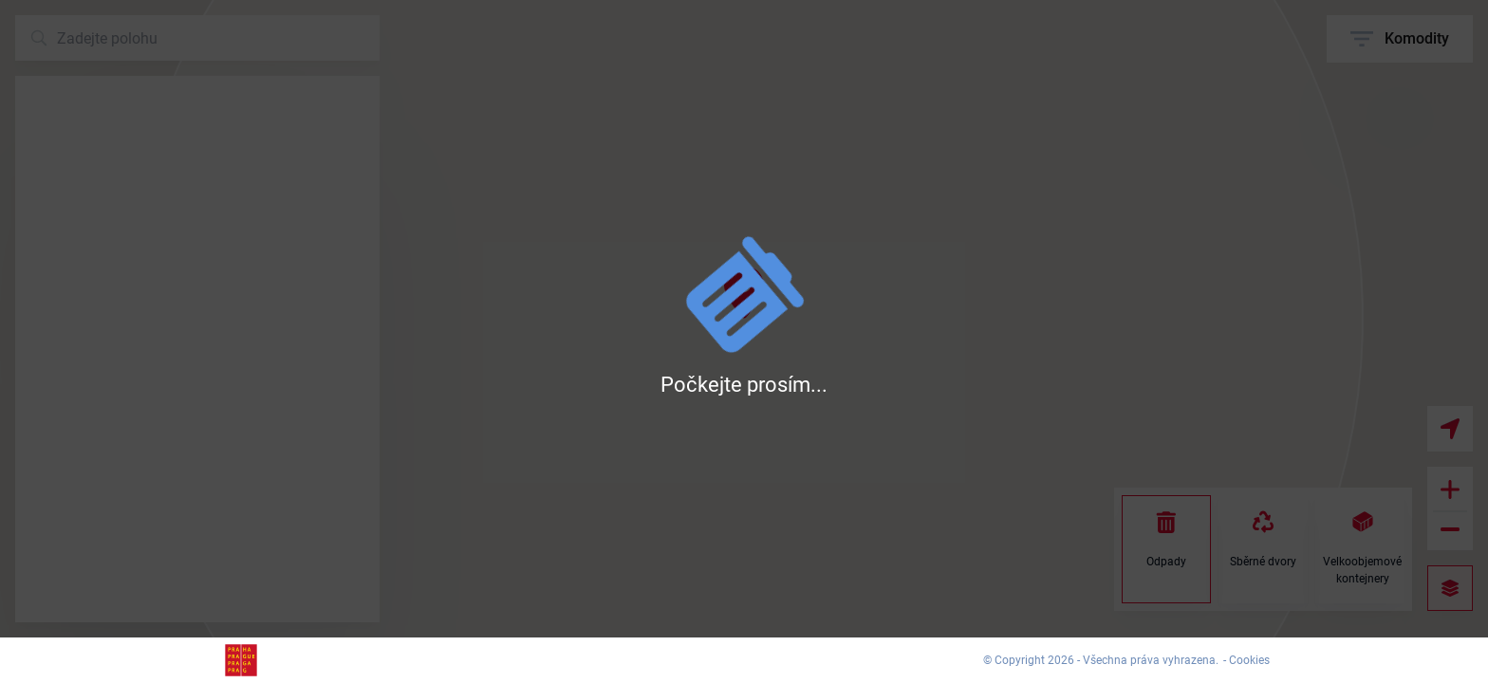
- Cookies (1246, 660)
